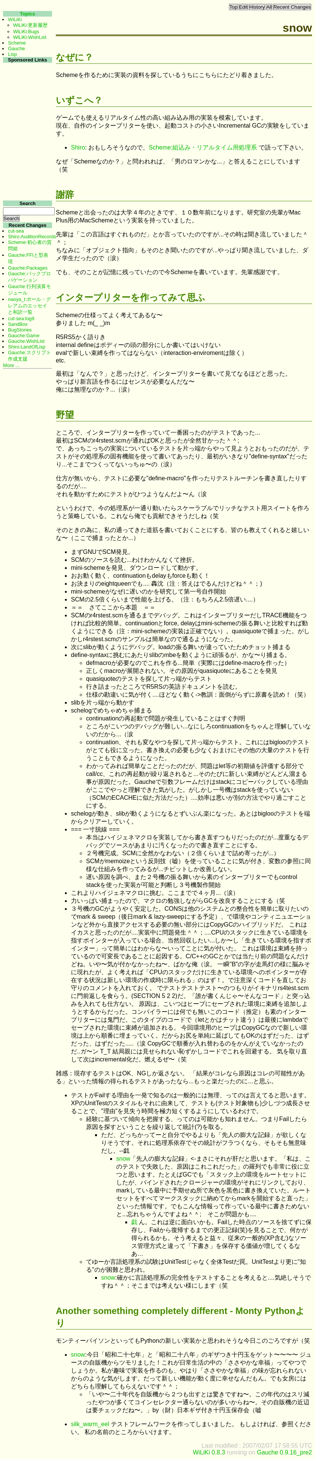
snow (123, 1158)
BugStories (20, 330)
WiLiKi (15, 19)
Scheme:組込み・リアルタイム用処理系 (203, 147)
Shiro (78, 147)
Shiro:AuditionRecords (32, 236)
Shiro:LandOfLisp (26, 347)
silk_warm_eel (90, 1424)
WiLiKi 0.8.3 (209, 1452)
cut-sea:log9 (21, 318)
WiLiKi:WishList (29, 37)
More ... (11, 365)
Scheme (17, 43)
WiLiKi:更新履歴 (30, 25)
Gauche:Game (23, 335)
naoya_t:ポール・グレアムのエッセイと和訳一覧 (29, 305)
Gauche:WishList (26, 341)
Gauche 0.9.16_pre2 (284, 1452)
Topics (27, 14)
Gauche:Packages (28, 268)
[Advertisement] (26, 176)
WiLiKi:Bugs (26, 31)
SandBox (18, 324)
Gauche (16, 48)
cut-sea (16, 231)
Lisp (12, 54)
